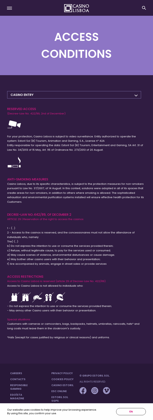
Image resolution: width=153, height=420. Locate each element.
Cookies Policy (62, 379)
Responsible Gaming (19, 387)
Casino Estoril (62, 385)
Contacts (18, 379)
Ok (131, 411)
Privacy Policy (62, 373)
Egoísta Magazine (17, 396)
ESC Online (59, 391)
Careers (16, 373)
